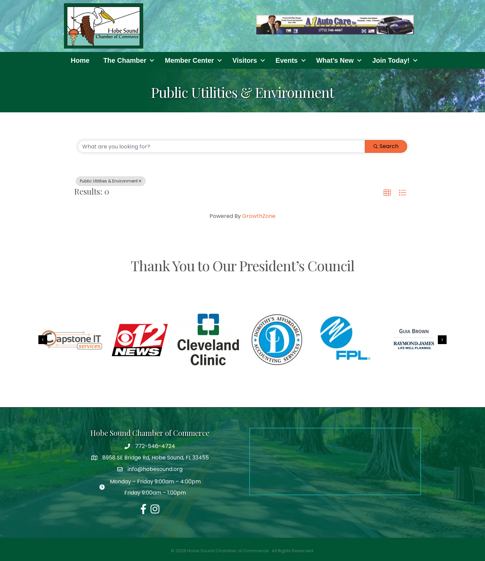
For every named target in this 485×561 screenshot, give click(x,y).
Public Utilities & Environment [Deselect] (110, 181)
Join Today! (391, 60)
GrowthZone (259, 216)
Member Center (189, 60)
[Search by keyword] (221, 146)
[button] (387, 193)
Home (80, 60)
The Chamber (125, 60)
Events (287, 60)
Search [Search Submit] (386, 146)
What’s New (335, 60)
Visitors (244, 60)
